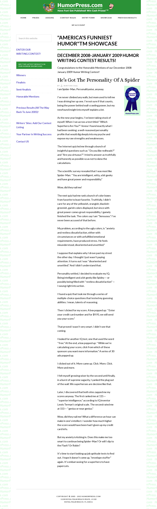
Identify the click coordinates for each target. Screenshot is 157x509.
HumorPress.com (78, 7)
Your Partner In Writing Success (34, 134)
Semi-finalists (23, 89)
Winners (21, 75)
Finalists (20, 82)
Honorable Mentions (27, 96)
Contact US (22, 141)
